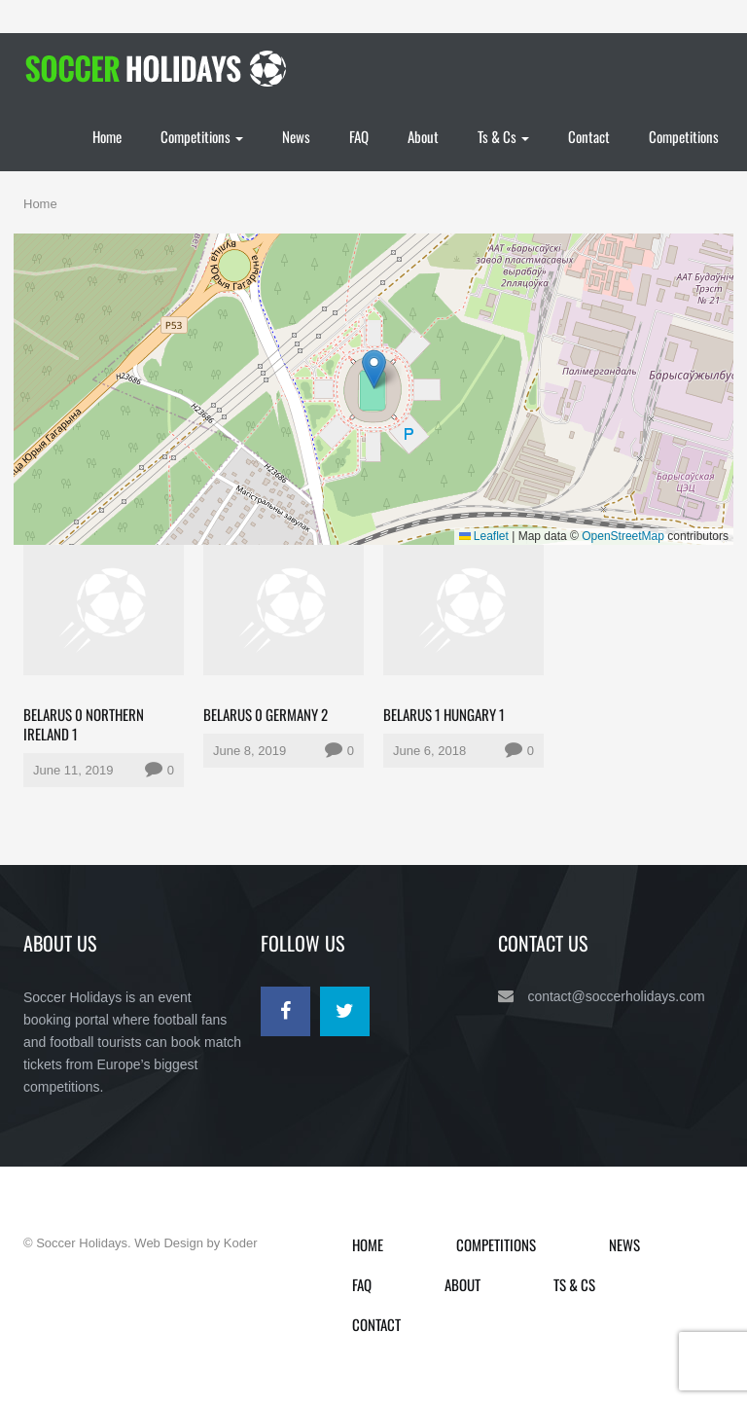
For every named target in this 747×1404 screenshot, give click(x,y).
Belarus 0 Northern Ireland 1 (83, 723)
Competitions (201, 136)
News (296, 136)
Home (107, 136)
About (423, 136)
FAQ (359, 136)
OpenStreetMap (623, 536)
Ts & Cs (503, 136)
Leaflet (484, 536)
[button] (374, 369)
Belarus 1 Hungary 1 (444, 714)
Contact (589, 136)
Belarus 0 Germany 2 (265, 714)
